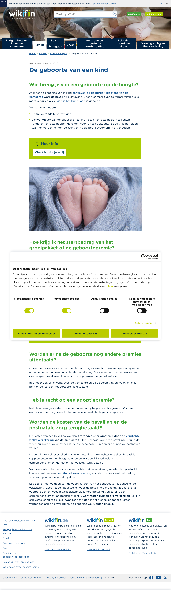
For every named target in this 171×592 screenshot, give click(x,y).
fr (166, 3)
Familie (40, 44)
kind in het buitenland (71, 101)
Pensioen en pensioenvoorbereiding (16, 555)
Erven (71, 44)
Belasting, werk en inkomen (124, 43)
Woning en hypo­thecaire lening (153, 45)
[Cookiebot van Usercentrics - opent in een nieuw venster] (143, 256)
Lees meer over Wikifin (58, 549)
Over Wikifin (10, 577)
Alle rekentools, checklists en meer (19, 522)
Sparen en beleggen (55, 43)
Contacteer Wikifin (31, 577)
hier (110, 286)
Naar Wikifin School (98, 549)
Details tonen (143, 323)
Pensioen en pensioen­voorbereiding (94, 43)
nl (162, 3)
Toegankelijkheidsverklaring (86, 577)
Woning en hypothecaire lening (21, 566)
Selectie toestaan (85, 333)
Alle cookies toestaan (134, 333)
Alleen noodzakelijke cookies (36, 333)
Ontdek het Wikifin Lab (142, 553)
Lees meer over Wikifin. (103, 3)
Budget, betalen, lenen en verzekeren (17, 43)
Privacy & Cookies (56, 577)
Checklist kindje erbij (49, 152)
